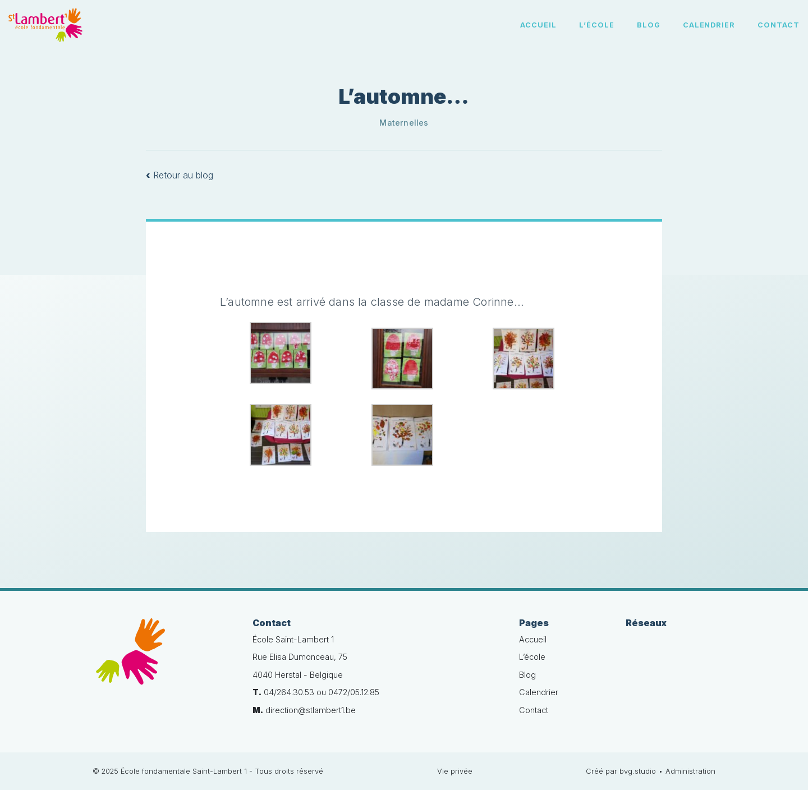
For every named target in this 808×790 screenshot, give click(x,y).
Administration (690, 771)
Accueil (538, 25)
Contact (779, 25)
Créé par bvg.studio (621, 771)
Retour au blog (179, 175)
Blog (648, 25)
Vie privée (454, 771)
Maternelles (403, 122)
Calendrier (709, 25)
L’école (596, 25)
